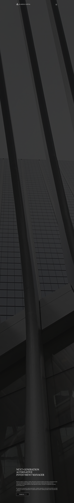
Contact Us (22, 494)
